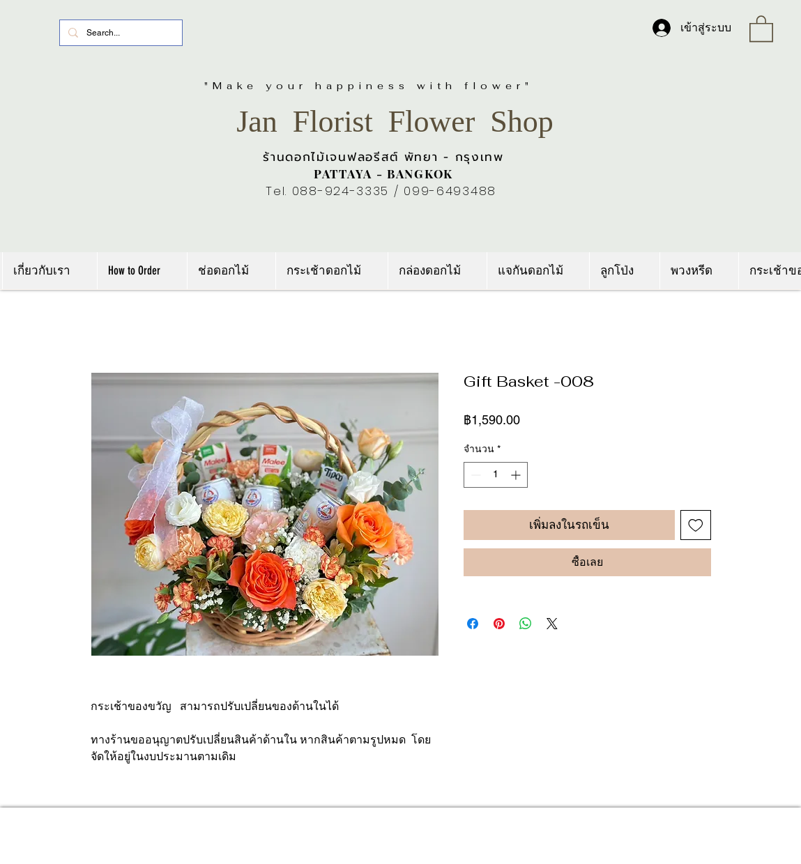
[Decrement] (474, 475)
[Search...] (119, 32)
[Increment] (517, 475)
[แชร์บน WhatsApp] (525, 623)
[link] (761, 28)
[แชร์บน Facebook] (472, 623)
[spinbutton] (495, 475)
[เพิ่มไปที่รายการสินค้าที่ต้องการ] (695, 525)
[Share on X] (552, 623)
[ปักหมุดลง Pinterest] (499, 623)
